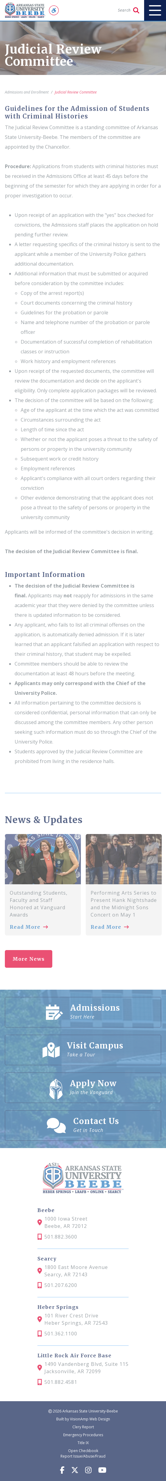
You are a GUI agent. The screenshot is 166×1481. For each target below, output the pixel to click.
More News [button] (28, 959)
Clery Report (83, 1427)
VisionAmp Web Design (90, 1419)
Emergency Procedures (83, 1434)
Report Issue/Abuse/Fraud (83, 1456)
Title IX (83, 1442)
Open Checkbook (83, 1450)
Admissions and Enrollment (27, 92)
